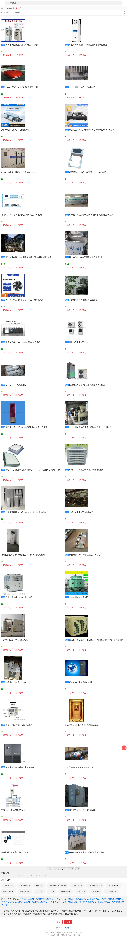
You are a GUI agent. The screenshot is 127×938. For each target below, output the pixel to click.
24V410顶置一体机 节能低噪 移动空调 (22, 87)
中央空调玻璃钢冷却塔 (78, 597)
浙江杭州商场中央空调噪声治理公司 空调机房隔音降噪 (28, 257)
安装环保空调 (113, 885)
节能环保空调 (25, 885)
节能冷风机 (96, 891)
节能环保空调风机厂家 (114, 899)
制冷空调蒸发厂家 (73, 902)
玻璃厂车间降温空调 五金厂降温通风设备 (86, 470)
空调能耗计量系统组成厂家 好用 (14, 852)
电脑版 (68, 927)
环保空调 (39, 885)
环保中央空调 (65, 891)
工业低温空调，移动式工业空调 (19, 597)
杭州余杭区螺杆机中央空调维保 (14, 640)
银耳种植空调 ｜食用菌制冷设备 (82, 810)
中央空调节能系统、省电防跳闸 (82, 87)
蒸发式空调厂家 (41, 902)
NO (31, 875)
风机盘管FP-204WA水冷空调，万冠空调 (85, 555)
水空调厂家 (72, 899)
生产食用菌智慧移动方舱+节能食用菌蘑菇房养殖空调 (91, 215)
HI (19, 875)
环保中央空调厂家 (56, 902)
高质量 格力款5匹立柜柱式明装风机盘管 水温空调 (26, 427)
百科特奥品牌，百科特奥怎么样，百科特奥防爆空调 (23, 555)
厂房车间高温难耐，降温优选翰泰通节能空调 (88, 45)
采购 (124, 748)
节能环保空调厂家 (30, 899)
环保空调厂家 (60, 899)
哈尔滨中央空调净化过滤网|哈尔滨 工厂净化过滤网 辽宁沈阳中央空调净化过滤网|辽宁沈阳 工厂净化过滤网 (50, 470)
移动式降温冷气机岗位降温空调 (19, 725)
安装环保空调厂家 (89, 902)
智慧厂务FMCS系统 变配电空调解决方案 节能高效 (22, 215)
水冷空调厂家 (83, 899)
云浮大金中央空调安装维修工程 (82, 512)
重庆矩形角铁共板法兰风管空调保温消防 (86, 257)
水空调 (51, 891)
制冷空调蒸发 (8, 891)
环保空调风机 (25, 891)
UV (46, 875)
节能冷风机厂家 (97, 899)
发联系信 (7, 55)
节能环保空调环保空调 (57, 885)
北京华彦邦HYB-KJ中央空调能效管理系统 (23, 342)
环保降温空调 (77, 885)
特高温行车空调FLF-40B (16, 682)
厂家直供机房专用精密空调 (80, 682)
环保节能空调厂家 (46, 899)
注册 (68, 922)
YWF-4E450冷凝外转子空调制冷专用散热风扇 (25, 300)
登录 (58, 922)
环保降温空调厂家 (9, 902)
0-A (2, 875)
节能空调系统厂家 (106, 902)
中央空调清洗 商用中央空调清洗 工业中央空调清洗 (90, 427)
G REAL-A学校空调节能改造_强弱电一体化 (18, 172)
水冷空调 (39, 891)
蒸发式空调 (81, 891)
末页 (77, 869)
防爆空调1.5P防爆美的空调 (17, 385)
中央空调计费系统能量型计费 (13, 810)
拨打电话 (19, 55)
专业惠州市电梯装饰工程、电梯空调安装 (82, 725)
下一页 (70, 869)
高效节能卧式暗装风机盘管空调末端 (16, 130)
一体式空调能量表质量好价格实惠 (79, 767)
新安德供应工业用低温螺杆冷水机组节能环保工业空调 (91, 130)
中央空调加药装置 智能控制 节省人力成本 (86, 852)
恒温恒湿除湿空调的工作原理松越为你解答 (87, 385)
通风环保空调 (111, 891)
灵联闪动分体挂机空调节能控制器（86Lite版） (88, 172)
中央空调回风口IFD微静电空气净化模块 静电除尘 (26, 512)
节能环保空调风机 (95, 885)
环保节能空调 (8, 885)
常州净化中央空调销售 (78, 342)
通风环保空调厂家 (26, 902)
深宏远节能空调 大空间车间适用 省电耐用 (23, 45)
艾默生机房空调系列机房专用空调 (20, 767)
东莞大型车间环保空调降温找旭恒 (83, 300)
